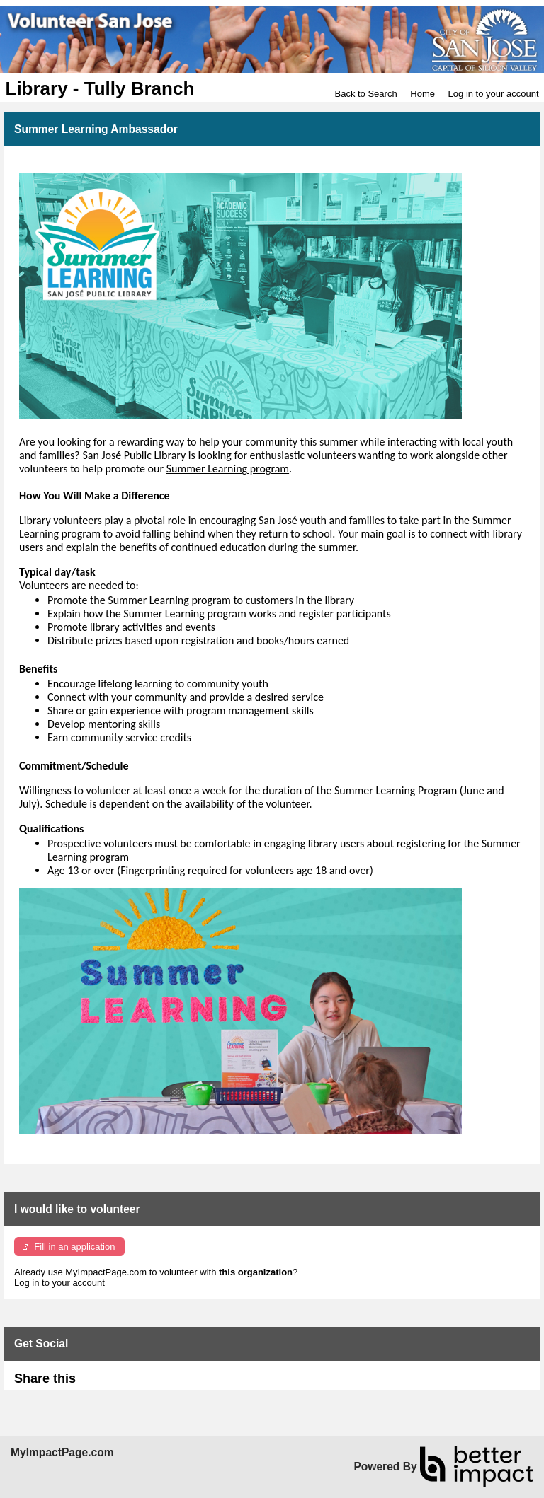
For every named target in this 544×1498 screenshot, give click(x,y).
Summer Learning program (227, 468)
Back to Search (365, 93)
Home (422, 93)
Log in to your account (493, 93)
